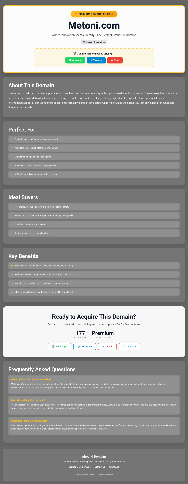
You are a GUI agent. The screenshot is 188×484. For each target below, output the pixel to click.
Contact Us (100, 467)
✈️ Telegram (96, 60)
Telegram (85, 346)
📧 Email (115, 60)
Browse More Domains (80, 467)
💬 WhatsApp (75, 60)
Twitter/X (129, 346)
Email (107, 346)
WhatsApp (59, 346)
